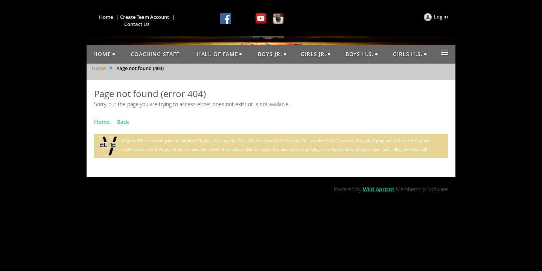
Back (123, 121)
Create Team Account (144, 17)
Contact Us (136, 24)
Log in (441, 16)
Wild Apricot (378, 189)
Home (106, 17)
